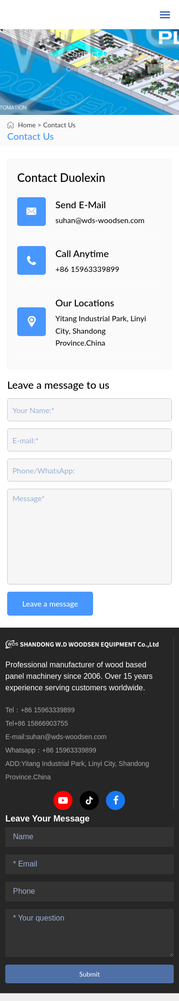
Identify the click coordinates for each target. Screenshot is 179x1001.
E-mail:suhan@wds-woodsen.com (55, 737)
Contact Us (59, 125)
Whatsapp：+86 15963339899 (50, 750)
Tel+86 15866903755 (36, 723)
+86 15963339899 (87, 268)
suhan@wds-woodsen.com (100, 220)
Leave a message (50, 603)
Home (27, 125)
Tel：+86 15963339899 (39, 710)
